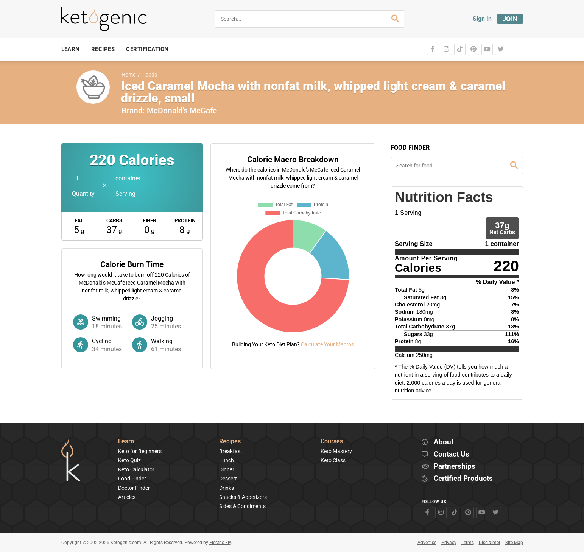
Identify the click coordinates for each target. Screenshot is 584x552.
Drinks (226, 488)
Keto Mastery (336, 451)
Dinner (226, 469)
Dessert (228, 478)
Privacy (448, 542)
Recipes (230, 441)
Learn (126, 441)
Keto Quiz (129, 460)
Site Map (514, 542)
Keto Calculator (136, 469)
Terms (467, 542)
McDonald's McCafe (182, 110)
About (443, 442)
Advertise (426, 542)
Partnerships (454, 467)
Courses (332, 441)
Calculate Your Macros (327, 344)
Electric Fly (220, 542)
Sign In (482, 18)
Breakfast (230, 451)
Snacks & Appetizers (243, 497)
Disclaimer (489, 542)
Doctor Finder (134, 488)
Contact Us (451, 454)
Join (510, 19)
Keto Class (333, 460)
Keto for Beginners (140, 451)
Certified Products (463, 479)
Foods (149, 75)
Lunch (226, 460)
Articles (126, 497)
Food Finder (132, 478)
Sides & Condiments (242, 506)
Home (128, 75)
